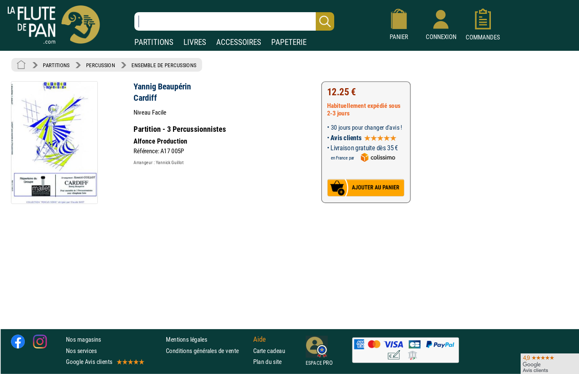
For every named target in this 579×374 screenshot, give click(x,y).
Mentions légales (186, 339)
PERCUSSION (100, 65)
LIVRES (194, 42)
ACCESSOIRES (238, 42)
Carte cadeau (269, 350)
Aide (259, 339)
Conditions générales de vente (207, 350)
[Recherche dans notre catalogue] (234, 21)
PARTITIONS (153, 42)
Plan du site (267, 361)
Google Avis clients (104, 361)
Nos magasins (83, 339)
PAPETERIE (289, 42)
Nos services (81, 350)
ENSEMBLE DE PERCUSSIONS (163, 65)
